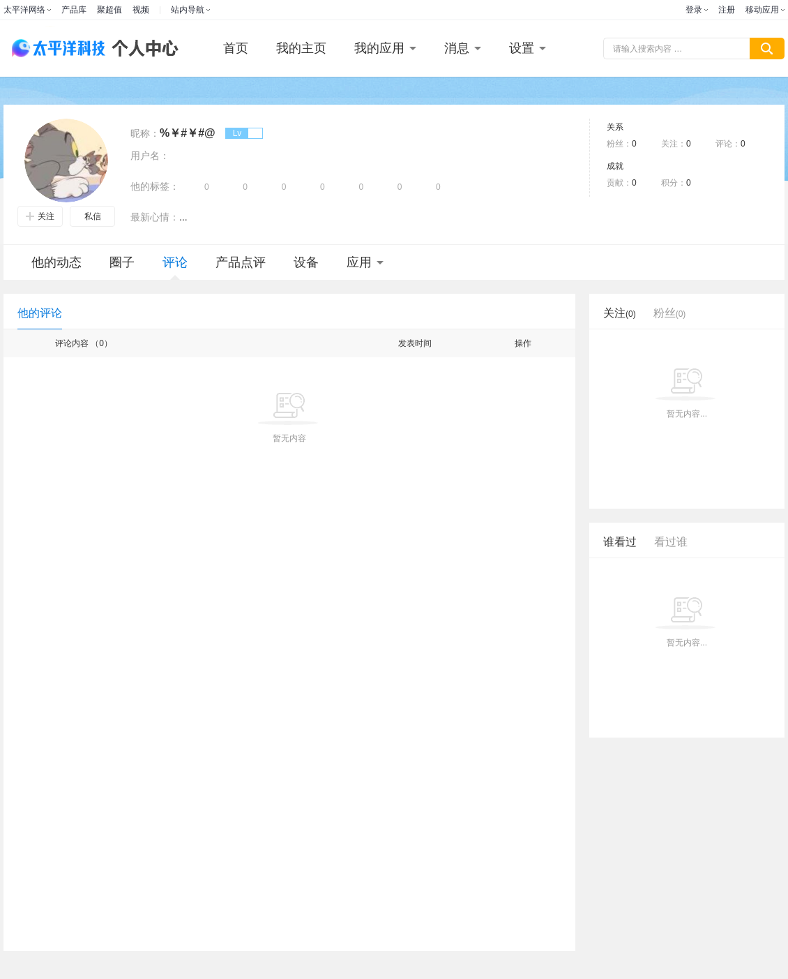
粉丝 (669, 313)
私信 (92, 216)
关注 (40, 216)
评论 (175, 267)
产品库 (73, 10)
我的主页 (301, 48)
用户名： (149, 155)
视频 (140, 10)
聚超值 (109, 10)
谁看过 (620, 542)
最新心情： (154, 217)
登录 (693, 10)
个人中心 (141, 48)
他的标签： (154, 186)
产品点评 (240, 262)
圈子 (122, 262)
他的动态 (56, 262)
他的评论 (39, 313)
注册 (726, 10)
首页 (235, 48)
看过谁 (671, 542)
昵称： (145, 133)
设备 (306, 262)
